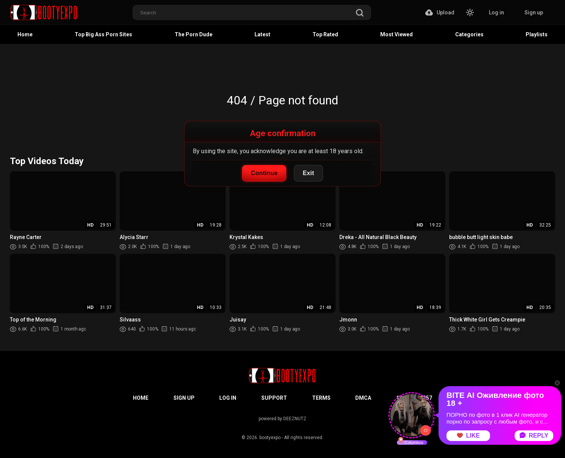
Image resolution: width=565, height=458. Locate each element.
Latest (262, 34)
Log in (496, 12)
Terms (321, 398)
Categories (469, 34)
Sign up (533, 12)
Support (274, 398)
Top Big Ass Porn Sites (103, 34)
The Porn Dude (193, 34)
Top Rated (325, 34)
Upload (439, 12)
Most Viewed (396, 34)
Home (25, 34)
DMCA (363, 398)
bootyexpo (270, 437)
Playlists (537, 34)
